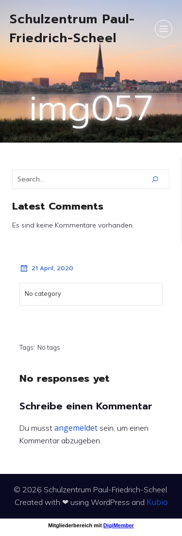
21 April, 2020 (46, 268)
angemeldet (76, 427)
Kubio (157, 502)
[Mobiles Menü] (163, 28)
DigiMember (118, 525)
